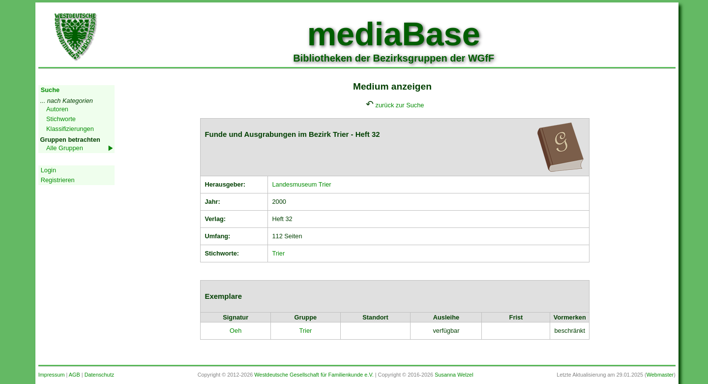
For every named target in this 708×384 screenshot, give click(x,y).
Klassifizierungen (70, 128)
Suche (50, 90)
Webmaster (660, 375)
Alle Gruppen (64, 148)
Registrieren (58, 180)
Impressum (51, 375)
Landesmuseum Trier (301, 184)
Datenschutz (99, 375)
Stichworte (61, 119)
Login (48, 170)
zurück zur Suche (400, 105)
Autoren (57, 109)
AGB (74, 375)
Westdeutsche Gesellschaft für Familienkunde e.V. (313, 375)
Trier (278, 253)
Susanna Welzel (454, 375)
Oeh (235, 330)
